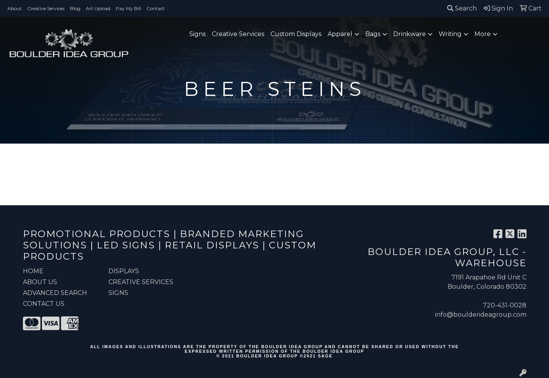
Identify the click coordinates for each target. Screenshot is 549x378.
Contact (155, 8)
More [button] (482, 34)
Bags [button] (372, 34)
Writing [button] (450, 34)
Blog (75, 8)
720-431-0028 (504, 305)
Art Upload (98, 8)
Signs (197, 34)
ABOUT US (40, 282)
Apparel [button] (340, 34)
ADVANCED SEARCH (55, 293)
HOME (33, 271)
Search (462, 8)
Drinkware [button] (409, 34)
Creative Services (45, 8)
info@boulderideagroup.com (480, 314)
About (14, 8)
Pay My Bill (128, 8)
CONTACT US (43, 303)
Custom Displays (295, 34)
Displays (123, 271)
